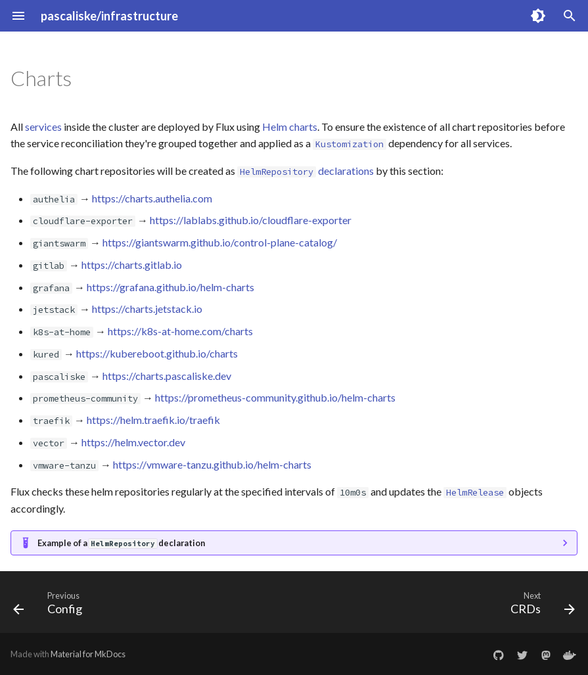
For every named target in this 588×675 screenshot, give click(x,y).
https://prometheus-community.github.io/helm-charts (275, 397)
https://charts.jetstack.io (147, 308)
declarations (305, 170)
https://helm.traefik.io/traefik (153, 419)
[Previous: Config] (51, 606)
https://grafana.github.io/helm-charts (170, 287)
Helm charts (289, 126)
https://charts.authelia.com (152, 198)
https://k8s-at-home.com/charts (180, 331)
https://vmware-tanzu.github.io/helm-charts (212, 464)
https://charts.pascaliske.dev (166, 375)
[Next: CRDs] (539, 606)
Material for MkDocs (88, 654)
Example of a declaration (121, 543)
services (43, 126)
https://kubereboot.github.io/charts (157, 353)
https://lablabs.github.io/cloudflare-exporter (250, 220)
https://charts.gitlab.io (131, 264)
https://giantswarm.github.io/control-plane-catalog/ (219, 242)
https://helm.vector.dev (133, 442)
